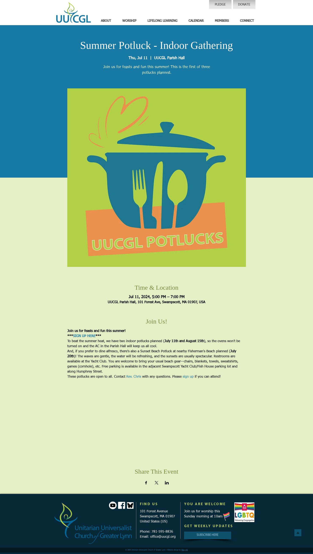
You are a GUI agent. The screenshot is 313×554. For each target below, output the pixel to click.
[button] (106, 21)
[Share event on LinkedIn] (167, 482)
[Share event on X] (156, 482)
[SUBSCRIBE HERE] (207, 535)
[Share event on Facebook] (146, 482)
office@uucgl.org (163, 537)
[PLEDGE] (220, 4)
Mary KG (184, 550)
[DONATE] (244, 4)
